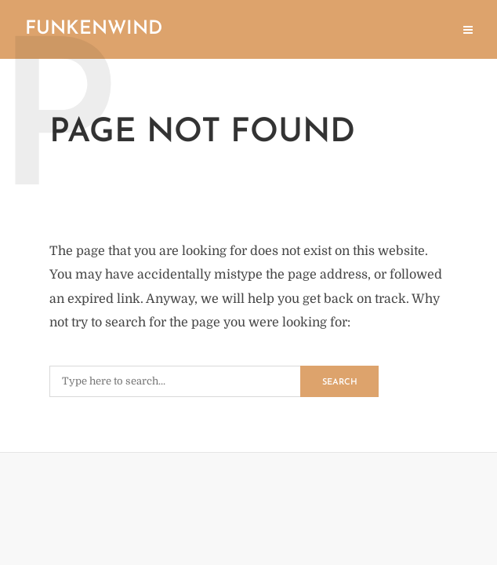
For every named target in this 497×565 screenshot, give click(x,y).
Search (339, 382)
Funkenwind (93, 29)
